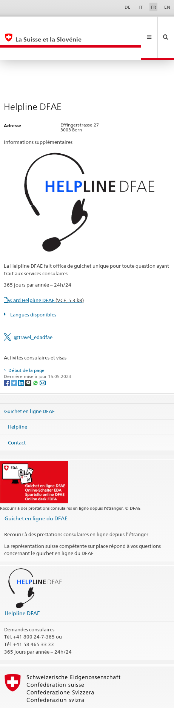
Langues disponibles (32, 289)
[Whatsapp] (36, 357)
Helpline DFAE (22, 588)
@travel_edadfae (33, 312)
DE (128, 7)
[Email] (43, 357)
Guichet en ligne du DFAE (36, 493)
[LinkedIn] (21, 357)
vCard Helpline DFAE (46, 275)
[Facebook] (7, 357)
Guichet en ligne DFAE (29, 386)
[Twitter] (14, 357)
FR (153, 7)
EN (167, 7)
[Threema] (28, 357)
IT (141, 7)
